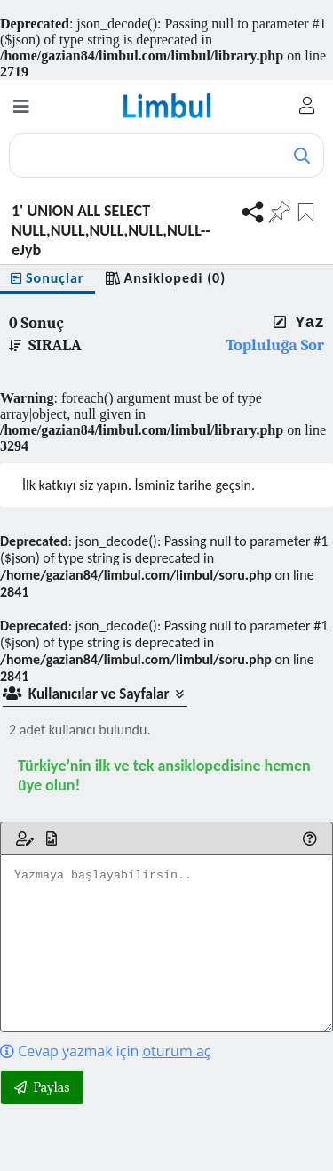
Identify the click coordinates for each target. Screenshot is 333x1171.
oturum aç (176, 1051)
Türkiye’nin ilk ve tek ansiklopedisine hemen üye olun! (164, 775)
